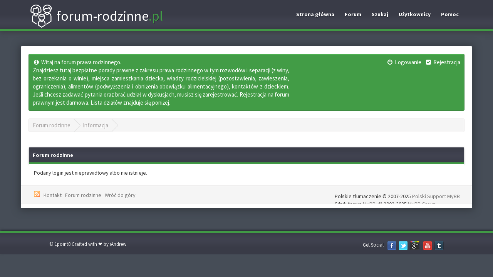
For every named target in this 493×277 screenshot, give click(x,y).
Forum (353, 14)
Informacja (95, 125)
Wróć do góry (120, 195)
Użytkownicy (415, 14)
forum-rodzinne (96, 16)
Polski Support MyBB (436, 196)
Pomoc (450, 14)
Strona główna (315, 14)
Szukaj (380, 14)
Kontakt (53, 195)
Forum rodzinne (51, 125)
